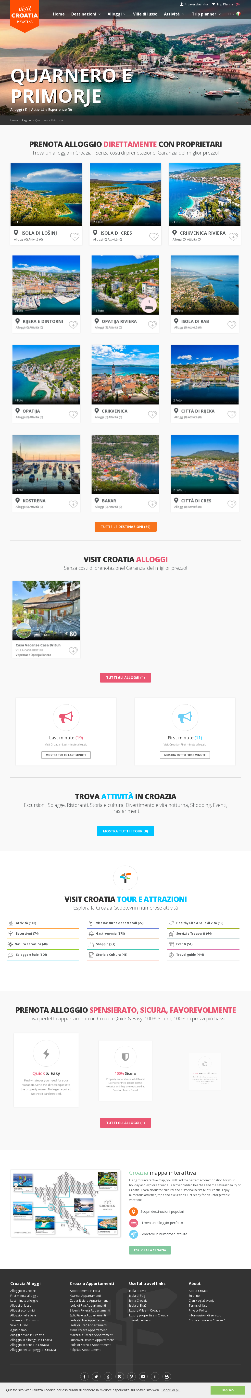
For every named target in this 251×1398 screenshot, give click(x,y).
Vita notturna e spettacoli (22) (115, 923)
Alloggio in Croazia (23, 1291)
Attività (174, 14)
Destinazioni (86, 14)
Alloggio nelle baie (23, 1315)
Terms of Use (198, 1305)
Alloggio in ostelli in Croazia (29, 1345)
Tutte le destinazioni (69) (126, 526)
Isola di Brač (137, 1305)
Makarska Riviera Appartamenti (91, 1335)
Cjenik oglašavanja (201, 1300)
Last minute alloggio (24, 1300)
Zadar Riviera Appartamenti (89, 1300)
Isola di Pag (137, 1296)
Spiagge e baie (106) (27, 954)
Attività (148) (21, 923)
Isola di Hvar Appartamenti (88, 1320)
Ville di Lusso (19, 1325)
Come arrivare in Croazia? (207, 1320)
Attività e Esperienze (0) (51, 109)
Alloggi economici (22, 1310)
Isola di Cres (116, 233)
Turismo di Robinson (24, 1320)
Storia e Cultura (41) (107, 954)
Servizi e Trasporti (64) (190, 933)
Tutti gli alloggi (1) (125, 677)
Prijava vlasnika (196, 4)
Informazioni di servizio (205, 1315)
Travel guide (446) (186, 954)
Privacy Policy (198, 1310)
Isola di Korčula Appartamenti (90, 1345)
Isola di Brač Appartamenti (88, 1325)
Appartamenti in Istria (85, 1291)
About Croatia (198, 1291)
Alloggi (117, 14)
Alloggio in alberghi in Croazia (31, 1340)
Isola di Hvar (138, 1291)
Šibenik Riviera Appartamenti (90, 1310)
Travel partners (140, 1320)
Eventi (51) (180, 944)
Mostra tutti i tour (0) (125, 831)
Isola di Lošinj (39, 233)
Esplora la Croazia (150, 1250)
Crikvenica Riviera (202, 233)
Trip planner (207, 14)
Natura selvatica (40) (27, 944)
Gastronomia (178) (106, 933)
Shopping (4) (101, 944)
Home (59, 14)
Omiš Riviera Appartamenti (88, 1330)
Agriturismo (18, 1330)
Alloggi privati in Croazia (27, 1335)
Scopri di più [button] (171, 1390)
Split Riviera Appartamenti (88, 1315)
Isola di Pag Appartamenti (88, 1305)
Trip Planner (228, 4)
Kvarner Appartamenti (85, 1296)
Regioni (27, 120)
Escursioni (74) (22, 933)
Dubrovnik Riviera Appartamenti (92, 1340)
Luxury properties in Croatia (148, 1315)
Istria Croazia (138, 1300)
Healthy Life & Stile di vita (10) (196, 923)
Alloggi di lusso (20, 1305)
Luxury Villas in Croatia (144, 1310)
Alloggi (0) (21, 239)
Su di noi (195, 1296)
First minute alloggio (24, 1296)
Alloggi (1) (19, 109)
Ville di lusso (145, 14)
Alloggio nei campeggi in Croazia (33, 1350)
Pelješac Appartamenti (85, 1350)
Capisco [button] (228, 1390)
